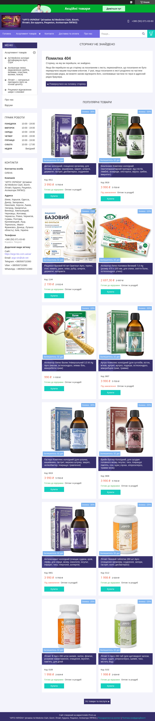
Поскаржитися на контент (109, 718)
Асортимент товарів (26, 33)
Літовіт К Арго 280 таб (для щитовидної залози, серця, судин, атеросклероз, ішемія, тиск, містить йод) (125, 659)
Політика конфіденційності (134, 718)
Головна (7, 33)
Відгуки (9, 105)
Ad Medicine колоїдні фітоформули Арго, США (18, 60)
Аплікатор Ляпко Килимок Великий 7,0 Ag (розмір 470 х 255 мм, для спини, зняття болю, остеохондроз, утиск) (124, 268)
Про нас (88, 33)
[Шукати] (143, 34)
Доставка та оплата (69, 33)
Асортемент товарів (16, 52)
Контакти (49, 33)
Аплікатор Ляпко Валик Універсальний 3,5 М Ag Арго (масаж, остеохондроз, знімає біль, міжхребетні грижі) (68, 365)
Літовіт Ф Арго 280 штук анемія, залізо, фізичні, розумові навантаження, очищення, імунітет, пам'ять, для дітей (68, 659)
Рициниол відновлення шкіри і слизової (19, 90)
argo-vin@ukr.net (20, 258)
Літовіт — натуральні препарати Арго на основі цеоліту (18, 82)
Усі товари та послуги (96, 701)
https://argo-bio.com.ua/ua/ (18, 254)
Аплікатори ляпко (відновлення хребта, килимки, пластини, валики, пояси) (19, 71)
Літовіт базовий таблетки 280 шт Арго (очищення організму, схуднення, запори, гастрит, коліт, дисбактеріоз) (122, 562)
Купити (54, 196)
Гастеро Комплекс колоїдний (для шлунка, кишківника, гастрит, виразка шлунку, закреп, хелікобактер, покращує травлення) (67, 462)
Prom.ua (92, 715)
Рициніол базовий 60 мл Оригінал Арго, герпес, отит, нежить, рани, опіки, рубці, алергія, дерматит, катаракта (68, 268)
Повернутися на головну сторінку (67, 84)
